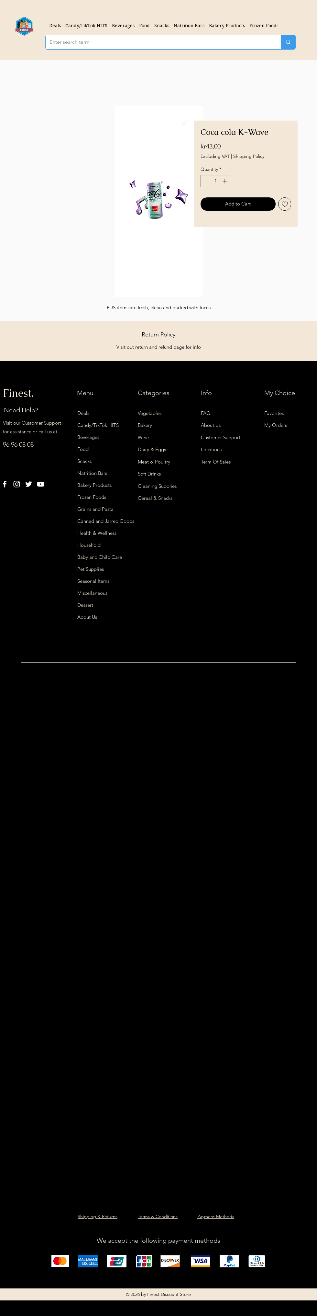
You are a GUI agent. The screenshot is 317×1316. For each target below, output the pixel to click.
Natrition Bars (92, 473)
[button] (123, 25)
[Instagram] (16, 484)
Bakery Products (94, 485)
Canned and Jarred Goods (101, 521)
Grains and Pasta (95, 509)
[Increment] (225, 181)
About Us (87, 617)
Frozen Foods (91, 497)
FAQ (206, 413)
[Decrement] (206, 181)
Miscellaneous (92, 593)
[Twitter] (28, 484)
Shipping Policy (248, 156)
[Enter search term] (158, 42)
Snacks (84, 461)
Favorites (274, 413)
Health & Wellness (96, 533)
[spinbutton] (215, 181)
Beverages (88, 437)
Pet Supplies (90, 569)
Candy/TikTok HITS (98, 425)
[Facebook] (4, 484)
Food (83, 449)
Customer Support (41, 423)
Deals (83, 413)
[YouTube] (40, 484)
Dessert (85, 605)
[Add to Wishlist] (284, 204)
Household (89, 545)
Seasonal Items (93, 581)
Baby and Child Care (99, 557)
